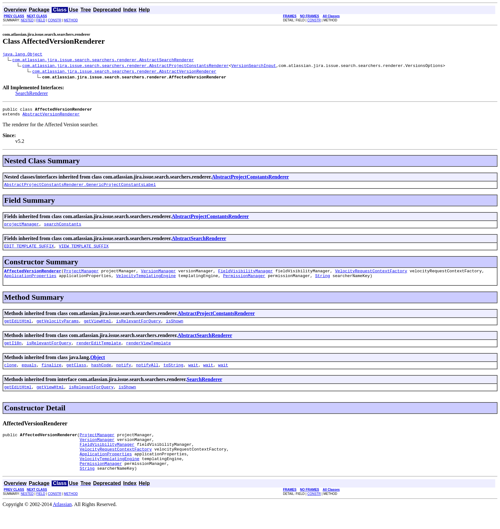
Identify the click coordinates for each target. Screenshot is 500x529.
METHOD (71, 20)
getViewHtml (97, 329)
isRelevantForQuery (138, 329)
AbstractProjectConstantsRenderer (250, 179)
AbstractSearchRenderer (199, 243)
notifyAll (147, 375)
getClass (76, 375)
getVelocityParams (57, 329)
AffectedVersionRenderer (32, 277)
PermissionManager (244, 283)
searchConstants (62, 228)
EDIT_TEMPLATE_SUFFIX (29, 251)
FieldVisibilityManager (245, 277)
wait (193, 375)
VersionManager (158, 277)
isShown (174, 329)
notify (123, 375)
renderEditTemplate (98, 352)
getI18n (13, 352)
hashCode (101, 375)
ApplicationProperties (30, 283)
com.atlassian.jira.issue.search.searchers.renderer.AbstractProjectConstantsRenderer (125, 66)
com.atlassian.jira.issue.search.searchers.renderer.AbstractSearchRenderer (103, 60)
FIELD (40, 20)
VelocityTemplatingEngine (146, 283)
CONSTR (54, 20)
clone (10, 375)
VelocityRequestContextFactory (371, 277)
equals (29, 375)
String (322, 283)
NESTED (27, 20)
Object (97, 367)
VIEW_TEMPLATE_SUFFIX (84, 251)
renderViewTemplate (148, 352)
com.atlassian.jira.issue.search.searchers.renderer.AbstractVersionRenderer (124, 72)
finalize (51, 375)
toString (173, 375)
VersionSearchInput (253, 66)
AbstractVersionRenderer (50, 117)
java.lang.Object (22, 55)
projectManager (21, 228)
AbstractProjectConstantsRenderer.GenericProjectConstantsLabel (80, 188)
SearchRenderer (31, 94)
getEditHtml (18, 329)
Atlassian (62, 523)
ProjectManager (81, 277)
